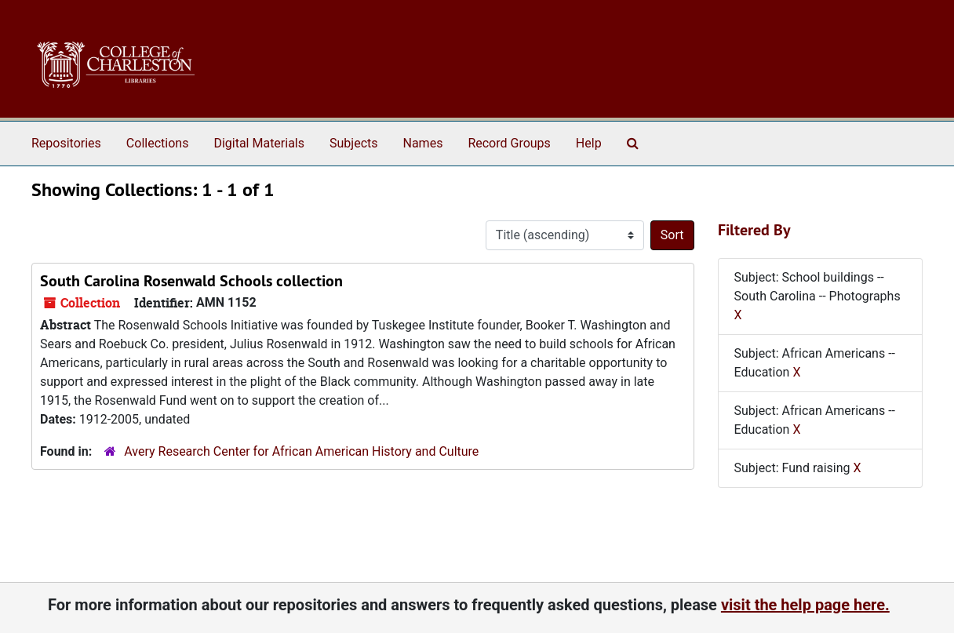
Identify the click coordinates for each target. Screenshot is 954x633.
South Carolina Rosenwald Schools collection (191, 281)
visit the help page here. (805, 604)
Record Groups (509, 143)
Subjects (353, 143)
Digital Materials (258, 143)
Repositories (66, 143)
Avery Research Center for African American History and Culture (301, 451)
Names (423, 143)
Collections (157, 143)
